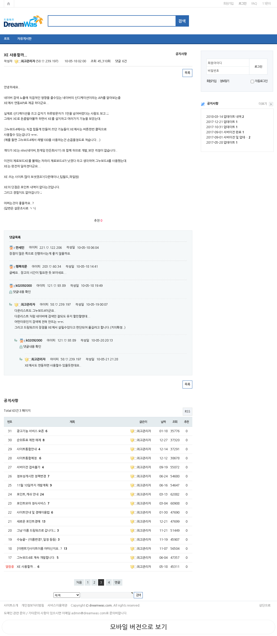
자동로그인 (261, 81)
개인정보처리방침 (32, 605)
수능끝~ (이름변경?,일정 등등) (38, 539)
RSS (187, 411)
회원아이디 (215, 63)
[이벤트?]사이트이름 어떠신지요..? (42, 548)
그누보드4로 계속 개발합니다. (38, 557)
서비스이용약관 (57, 605)
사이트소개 (11, 605)
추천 (186, 421)
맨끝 (117, 582)
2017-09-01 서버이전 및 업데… (228, 137)
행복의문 (18, 266)
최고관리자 (24, 61)
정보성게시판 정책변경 (33, 476)
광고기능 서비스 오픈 (32, 431)
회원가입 (228, 3)
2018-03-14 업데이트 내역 (225, 116)
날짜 (163, 421)
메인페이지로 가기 (9, 3)
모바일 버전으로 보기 (138, 627)
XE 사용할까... (28, 566)
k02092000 (20, 285)
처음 (79, 582)
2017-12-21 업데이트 (222, 121)
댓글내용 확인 (22, 291)
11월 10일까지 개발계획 (34, 485)
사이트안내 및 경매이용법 (35, 512)
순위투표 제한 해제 (30, 440)
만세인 (16, 247)
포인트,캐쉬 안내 (30, 494)
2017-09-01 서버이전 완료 (225, 132)
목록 (187, 72)
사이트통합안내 (28, 449)
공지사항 (212, 103)
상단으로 (265, 605)
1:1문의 (266, 3)
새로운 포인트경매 (31, 521)
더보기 (263, 103)
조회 (175, 421)
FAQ (254, 3)
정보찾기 (224, 81)
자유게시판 (24, 38)
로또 (7, 38)
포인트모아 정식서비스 (33, 503)
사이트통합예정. (29, 458)
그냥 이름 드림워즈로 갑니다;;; (38, 530)
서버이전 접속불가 (30, 467)
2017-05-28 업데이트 (222, 142)
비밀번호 (213, 70)
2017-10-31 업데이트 (222, 127)
